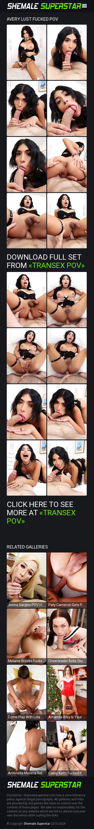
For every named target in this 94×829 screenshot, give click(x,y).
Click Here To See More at (41, 512)
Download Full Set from (46, 261)
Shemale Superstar (37, 823)
